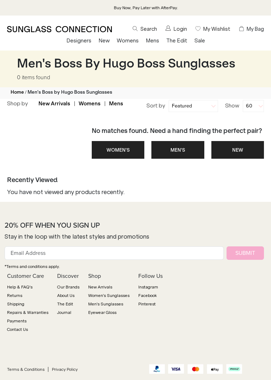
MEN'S (177, 150)
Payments (16, 320)
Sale (199, 40)
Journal (64, 312)
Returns (14, 295)
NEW (237, 150)
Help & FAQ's (19, 287)
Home (17, 92)
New (104, 40)
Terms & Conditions (25, 369)
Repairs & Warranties (27, 312)
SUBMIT (245, 253)
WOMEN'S (118, 150)
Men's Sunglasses (105, 304)
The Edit (176, 40)
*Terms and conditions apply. (32, 266)
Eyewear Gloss (102, 312)
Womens (128, 40)
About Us (65, 295)
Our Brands (68, 287)
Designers (78, 40)
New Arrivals (54, 103)
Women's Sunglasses (109, 295)
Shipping (15, 304)
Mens (152, 40)
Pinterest (147, 304)
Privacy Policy (65, 369)
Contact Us (17, 329)
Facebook (147, 295)
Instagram (148, 287)
